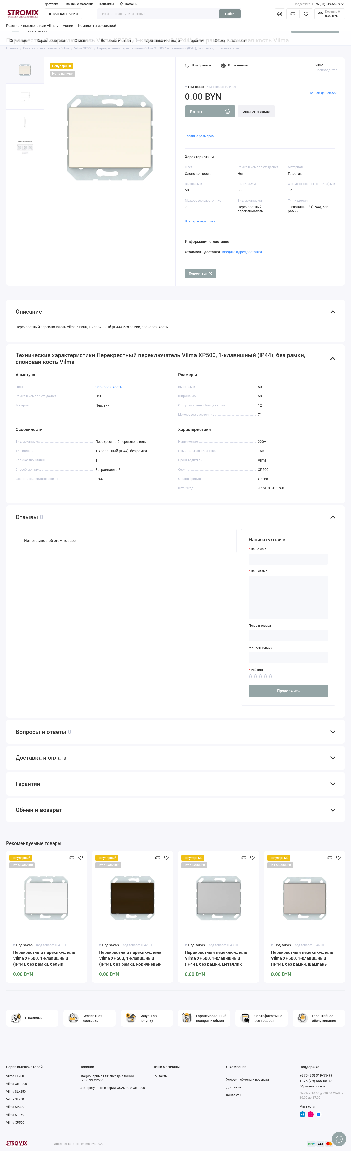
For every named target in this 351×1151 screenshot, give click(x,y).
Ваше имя (258, 549)
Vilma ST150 (15, 1115)
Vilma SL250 (15, 1099)
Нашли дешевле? (323, 93)
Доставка (52, 4)
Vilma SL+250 (16, 1091)
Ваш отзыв (259, 571)
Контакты (106, 4)
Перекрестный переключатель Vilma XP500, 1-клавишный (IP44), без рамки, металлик (216, 958)
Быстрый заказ (256, 111)
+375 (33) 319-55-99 (319, 4)
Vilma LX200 (15, 1076)
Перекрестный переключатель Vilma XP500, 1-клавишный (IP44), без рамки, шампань (302, 958)
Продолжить (288, 691)
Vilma (319, 65)
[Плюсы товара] (288, 635)
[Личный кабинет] (280, 13)
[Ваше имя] (288, 559)
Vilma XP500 (15, 1122)
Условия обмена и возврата (247, 1079)
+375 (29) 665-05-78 (316, 1081)
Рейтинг (257, 670)
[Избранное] (306, 13)
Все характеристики (200, 221)
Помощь (128, 4)
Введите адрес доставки (242, 252)
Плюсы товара (260, 625)
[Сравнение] (293, 13)
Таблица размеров (199, 136)
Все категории (63, 14)
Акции (68, 26)
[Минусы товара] (288, 657)
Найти (229, 14)
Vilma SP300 (15, 1107)
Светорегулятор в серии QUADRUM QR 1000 (112, 1088)
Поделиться (200, 273)
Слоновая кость (108, 387)
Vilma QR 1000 (16, 1084)
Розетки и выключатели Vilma (32, 26)
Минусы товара (260, 647)
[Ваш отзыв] (288, 597)
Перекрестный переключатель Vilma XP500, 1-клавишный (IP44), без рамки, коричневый (130, 958)
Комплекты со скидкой (97, 26)
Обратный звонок (312, 1086)
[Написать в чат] (339, 1139)
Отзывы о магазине (79, 4)
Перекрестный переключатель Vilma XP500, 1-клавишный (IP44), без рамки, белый (44, 958)
